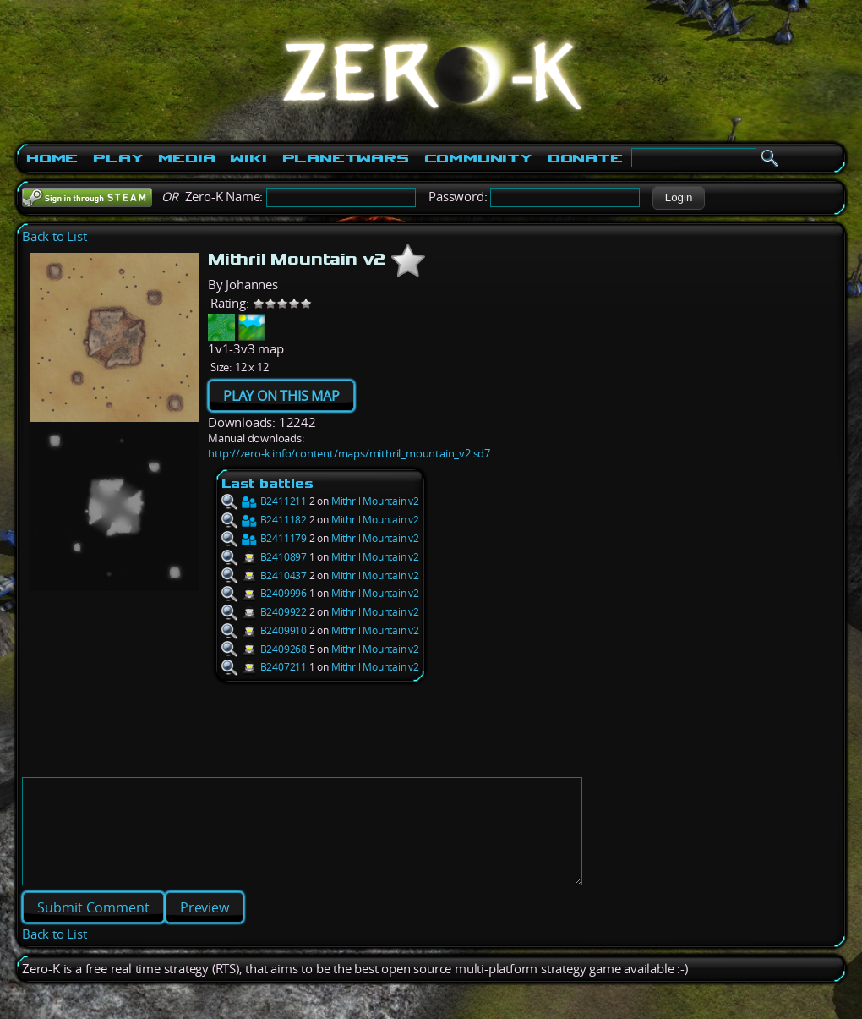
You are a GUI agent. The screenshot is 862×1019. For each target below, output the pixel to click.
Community (478, 158)
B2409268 (264, 649)
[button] (678, 198)
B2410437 (264, 575)
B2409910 (264, 630)
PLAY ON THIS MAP (281, 395)
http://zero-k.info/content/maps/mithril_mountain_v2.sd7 (349, 453)
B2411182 (264, 519)
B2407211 (264, 667)
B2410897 (264, 557)
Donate (585, 158)
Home (52, 158)
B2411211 (264, 501)
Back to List (54, 236)
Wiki (248, 158)
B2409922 (264, 612)
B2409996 (264, 593)
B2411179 (264, 538)
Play (118, 158)
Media (186, 158)
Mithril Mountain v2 (375, 501)
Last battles (267, 483)
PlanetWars (345, 158)
